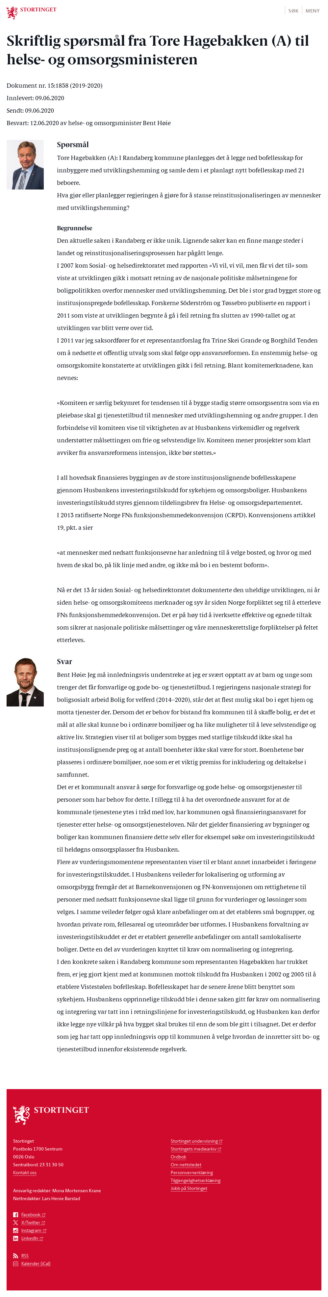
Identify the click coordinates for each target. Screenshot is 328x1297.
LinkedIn (29, 1238)
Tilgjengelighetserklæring (195, 1180)
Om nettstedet (186, 1164)
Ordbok (178, 1156)
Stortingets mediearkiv (193, 1149)
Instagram (31, 1230)
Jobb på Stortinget (189, 1188)
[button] (293, 10)
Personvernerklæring (192, 1172)
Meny (313, 11)
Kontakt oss (25, 1172)
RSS (25, 1255)
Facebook (30, 1214)
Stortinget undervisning (194, 1141)
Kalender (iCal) (36, 1263)
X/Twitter (30, 1222)
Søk (293, 11)
